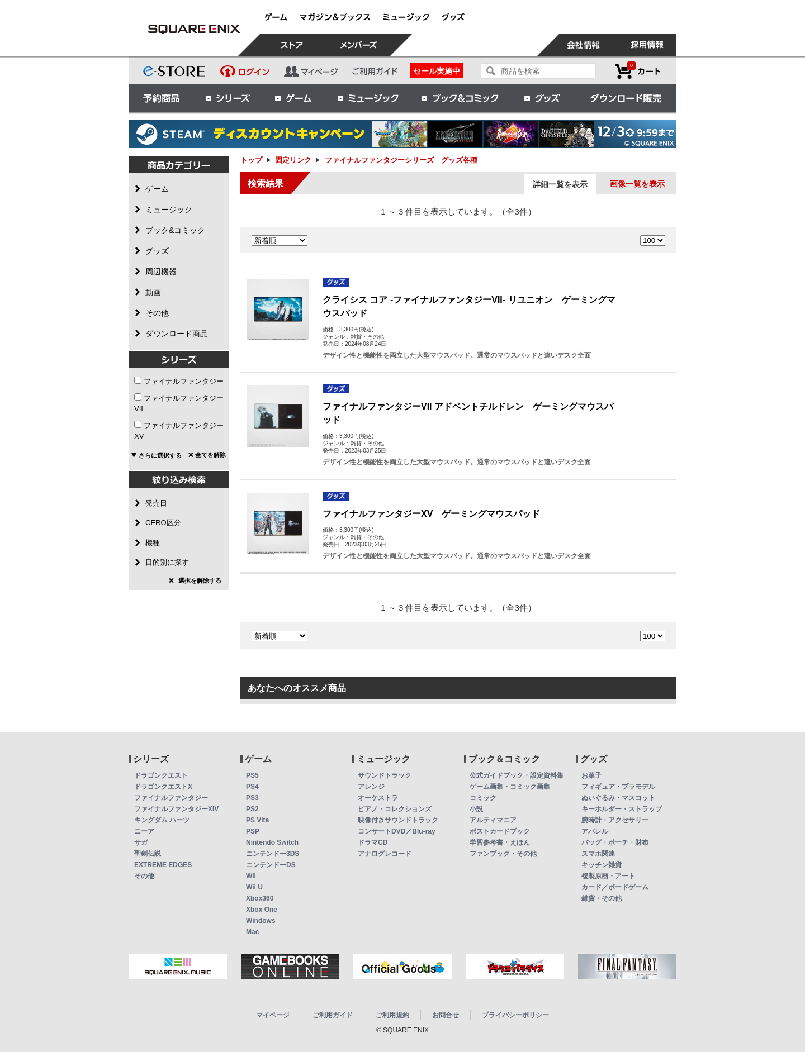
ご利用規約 (392, 1015)
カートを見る (638, 71)
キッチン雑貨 (601, 865)
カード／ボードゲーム (614, 887)
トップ (251, 160)
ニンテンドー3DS (272, 854)
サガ (141, 842)
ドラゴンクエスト (161, 775)
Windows (261, 921)
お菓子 (591, 775)
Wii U (254, 887)
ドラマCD (372, 842)
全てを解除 (210, 454)
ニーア (144, 831)
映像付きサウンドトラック (398, 820)
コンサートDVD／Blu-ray (396, 831)
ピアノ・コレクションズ (395, 809)
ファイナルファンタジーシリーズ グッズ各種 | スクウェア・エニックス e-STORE (194, 29)
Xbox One (261, 909)
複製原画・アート (608, 876)
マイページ (273, 1015)
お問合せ (445, 1015)
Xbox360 (259, 898)
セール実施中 (436, 70)
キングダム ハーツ (162, 820)
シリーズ (228, 98)
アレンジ (371, 787)
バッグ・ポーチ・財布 (614, 842)
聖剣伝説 (147, 854)
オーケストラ (378, 798)
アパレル (594, 831)
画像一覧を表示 (637, 183)
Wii (251, 876)
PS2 (252, 809)
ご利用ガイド (332, 1015)
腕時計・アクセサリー (614, 820)
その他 (144, 876)
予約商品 (162, 98)
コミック (483, 798)
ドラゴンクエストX (163, 787)
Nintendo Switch (272, 842)
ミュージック (367, 98)
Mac (252, 932)
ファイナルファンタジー (184, 381)
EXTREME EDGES (163, 865)
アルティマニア (493, 820)
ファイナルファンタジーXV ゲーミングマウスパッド (431, 513)
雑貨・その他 (601, 898)
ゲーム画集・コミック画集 (510, 787)
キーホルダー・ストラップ (621, 809)
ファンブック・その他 (503, 854)
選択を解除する (199, 580)
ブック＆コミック (459, 98)
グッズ (543, 98)
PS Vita (257, 820)
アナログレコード (384, 854)
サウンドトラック (384, 775)
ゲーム (293, 98)
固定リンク (293, 160)
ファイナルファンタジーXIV (176, 809)
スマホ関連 (598, 854)
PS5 (252, 775)
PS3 (252, 798)
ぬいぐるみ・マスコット (618, 798)
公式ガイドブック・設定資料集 (517, 775)
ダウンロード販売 (626, 98)
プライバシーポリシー (515, 1015)
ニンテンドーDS (271, 865)
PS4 (252, 787)
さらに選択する (160, 455)
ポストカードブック (500, 831)
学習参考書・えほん (500, 842)
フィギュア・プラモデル (618, 787)
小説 (476, 809)
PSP (252, 831)
